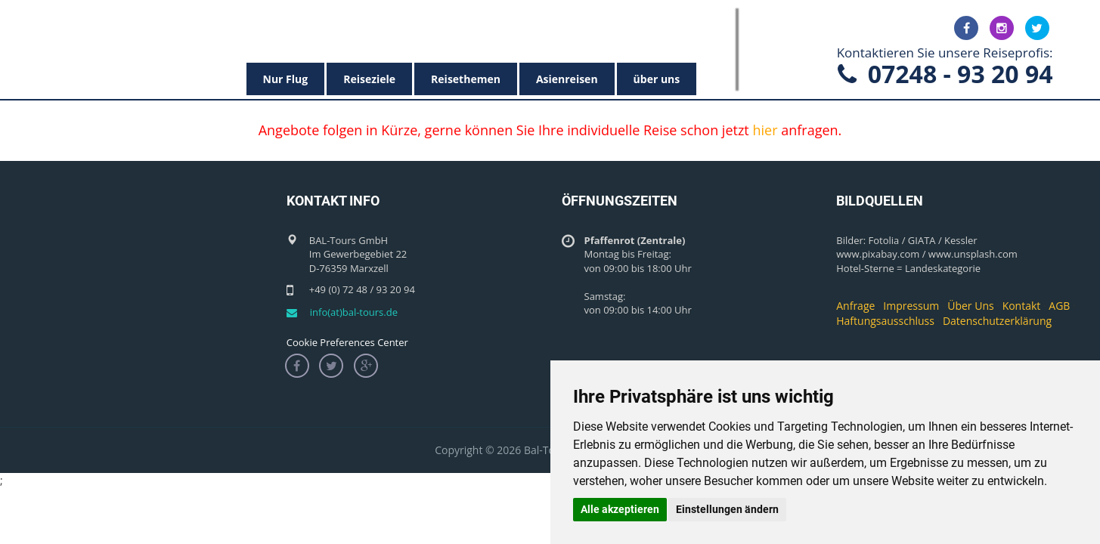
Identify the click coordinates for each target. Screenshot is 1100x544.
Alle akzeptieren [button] (620, 509)
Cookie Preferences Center (347, 342)
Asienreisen (567, 79)
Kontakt (1021, 305)
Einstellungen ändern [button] (727, 509)
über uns (657, 79)
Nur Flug (285, 79)
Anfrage (855, 305)
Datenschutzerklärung (997, 321)
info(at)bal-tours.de (354, 312)
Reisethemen (465, 79)
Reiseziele (369, 79)
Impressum (911, 305)
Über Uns (970, 305)
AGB (1059, 305)
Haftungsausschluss (885, 321)
